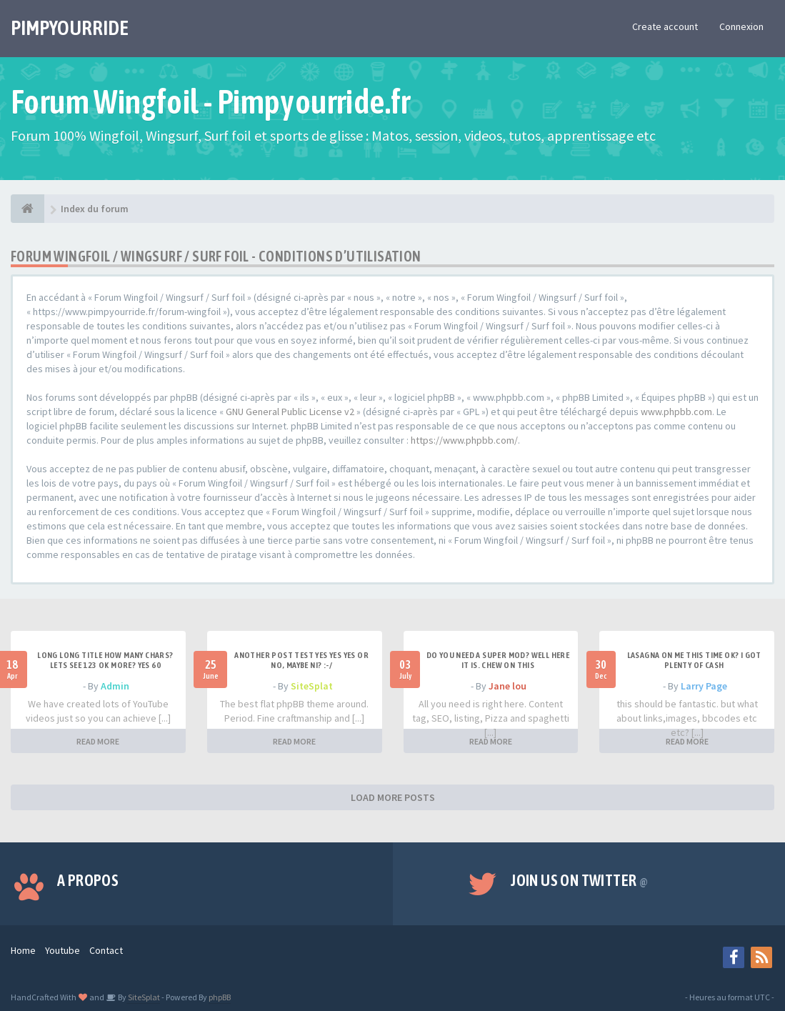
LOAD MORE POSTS (393, 797)
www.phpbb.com (676, 411)
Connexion (741, 26)
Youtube (62, 950)
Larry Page (704, 685)
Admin (115, 685)
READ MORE (97, 741)
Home (23, 950)
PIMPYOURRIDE (70, 27)
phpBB (220, 997)
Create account (665, 26)
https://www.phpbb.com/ (464, 440)
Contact (106, 950)
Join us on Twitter (579, 880)
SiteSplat (312, 685)
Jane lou (507, 685)
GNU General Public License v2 (290, 411)
